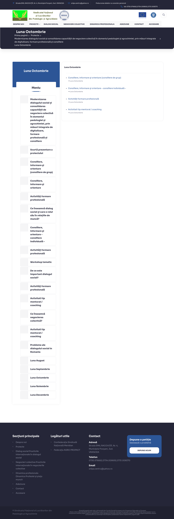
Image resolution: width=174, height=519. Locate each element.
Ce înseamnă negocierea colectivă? (37, 317)
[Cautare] (163, 15)
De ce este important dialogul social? (41, 274)
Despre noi (18, 24)
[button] (141, 6)
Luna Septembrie (40, 369)
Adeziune (124, 24)
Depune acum (144, 450)
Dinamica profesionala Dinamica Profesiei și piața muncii (29, 476)
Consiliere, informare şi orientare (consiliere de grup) (41, 167)
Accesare (154, 24)
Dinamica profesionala (102, 24)
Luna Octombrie (23, 45)
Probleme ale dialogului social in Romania (41, 348)
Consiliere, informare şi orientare (37, 184)
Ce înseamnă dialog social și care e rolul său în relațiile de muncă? (41, 213)
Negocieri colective (74, 24)
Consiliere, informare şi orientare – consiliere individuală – (37, 234)
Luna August (37, 360)
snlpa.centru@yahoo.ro (101, 468)
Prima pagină (21, 35)
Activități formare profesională (40, 198)
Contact (139, 24)
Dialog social (51, 24)
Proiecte (33, 24)
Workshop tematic (41, 262)
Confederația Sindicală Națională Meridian (65, 444)
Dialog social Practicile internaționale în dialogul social (28, 454)
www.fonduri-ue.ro (149, 512)
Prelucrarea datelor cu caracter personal (111, 3)
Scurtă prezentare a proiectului (41, 151)
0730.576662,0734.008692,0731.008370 (109, 460)
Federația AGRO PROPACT (67, 450)
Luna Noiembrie (39, 386)
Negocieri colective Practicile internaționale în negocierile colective (31, 465)
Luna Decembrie (39, 395)
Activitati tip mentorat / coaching (37, 302)
